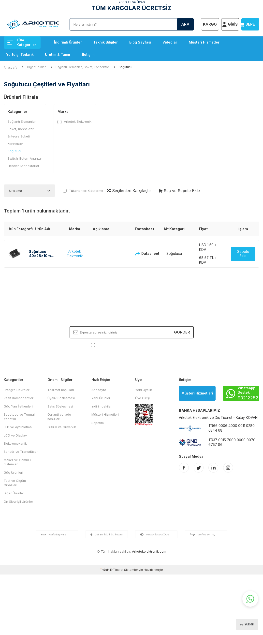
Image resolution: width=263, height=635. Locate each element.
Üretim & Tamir (58, 54)
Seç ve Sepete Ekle (179, 190)
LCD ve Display (15, 435)
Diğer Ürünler (36, 67)
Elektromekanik (15, 443)
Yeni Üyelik (143, 390)
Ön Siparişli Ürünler (18, 501)
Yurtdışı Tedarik (20, 54)
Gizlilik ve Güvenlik (61, 427)
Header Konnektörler (23, 166)
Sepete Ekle (243, 253)
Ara (185, 24)
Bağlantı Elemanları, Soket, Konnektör (82, 67)
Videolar (169, 42)
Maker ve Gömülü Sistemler (17, 462)
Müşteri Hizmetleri (204, 42)
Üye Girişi (142, 398)
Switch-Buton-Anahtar (25, 158)
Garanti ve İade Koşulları (59, 416)
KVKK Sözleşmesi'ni (113, 345)
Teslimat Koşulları (60, 390)
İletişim (88, 54)
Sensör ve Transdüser (21, 452)
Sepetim (97, 423)
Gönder (182, 332)
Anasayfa (10, 67)
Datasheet (142, 253)
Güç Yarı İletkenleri (18, 406)
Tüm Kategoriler (21, 42)
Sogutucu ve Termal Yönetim (19, 416)
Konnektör (15, 144)
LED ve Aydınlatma (18, 427)
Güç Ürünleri (13, 472)
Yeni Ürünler (100, 398)
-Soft (105, 570)
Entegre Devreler (16, 390)
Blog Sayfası (140, 42)
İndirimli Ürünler (68, 42)
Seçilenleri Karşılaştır (129, 190)
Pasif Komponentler (18, 398)
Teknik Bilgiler (105, 42)
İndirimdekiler (101, 406)
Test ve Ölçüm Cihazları (15, 483)
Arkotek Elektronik (74, 122)
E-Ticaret (116, 570)
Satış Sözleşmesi (60, 406)
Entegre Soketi (19, 136)
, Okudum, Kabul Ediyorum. (131, 345)
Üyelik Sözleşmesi (61, 398)
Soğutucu (15, 151)
